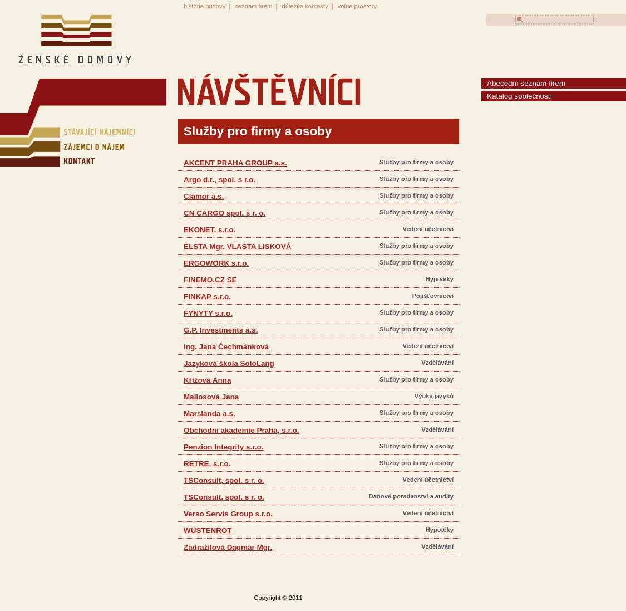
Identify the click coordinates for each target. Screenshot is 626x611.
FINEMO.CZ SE (210, 280)
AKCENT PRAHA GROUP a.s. (235, 163)
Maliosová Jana (211, 397)
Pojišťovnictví (433, 295)
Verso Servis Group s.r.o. (228, 514)
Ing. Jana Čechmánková (226, 347)
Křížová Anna (207, 380)
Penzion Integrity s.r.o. (223, 447)
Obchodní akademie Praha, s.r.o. (241, 430)
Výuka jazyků (434, 396)
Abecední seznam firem (526, 83)
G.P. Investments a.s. (221, 330)
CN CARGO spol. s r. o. (224, 213)
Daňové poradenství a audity (411, 496)
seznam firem (253, 6)
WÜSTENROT (208, 530)
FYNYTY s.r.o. (208, 313)
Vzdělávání (437, 362)
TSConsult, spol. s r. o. (224, 480)
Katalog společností (519, 96)
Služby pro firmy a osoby (416, 162)
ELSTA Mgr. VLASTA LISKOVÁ (237, 246)
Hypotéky (440, 279)
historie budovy (204, 6)
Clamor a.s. (204, 196)
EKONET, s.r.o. (209, 230)
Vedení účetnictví (428, 229)
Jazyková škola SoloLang (229, 363)
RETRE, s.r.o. (207, 464)
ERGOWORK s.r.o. (216, 263)
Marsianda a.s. (209, 413)
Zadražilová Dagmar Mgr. (228, 547)
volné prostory (357, 6)
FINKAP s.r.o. (207, 296)
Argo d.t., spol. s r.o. (219, 179)
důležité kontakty (305, 6)
